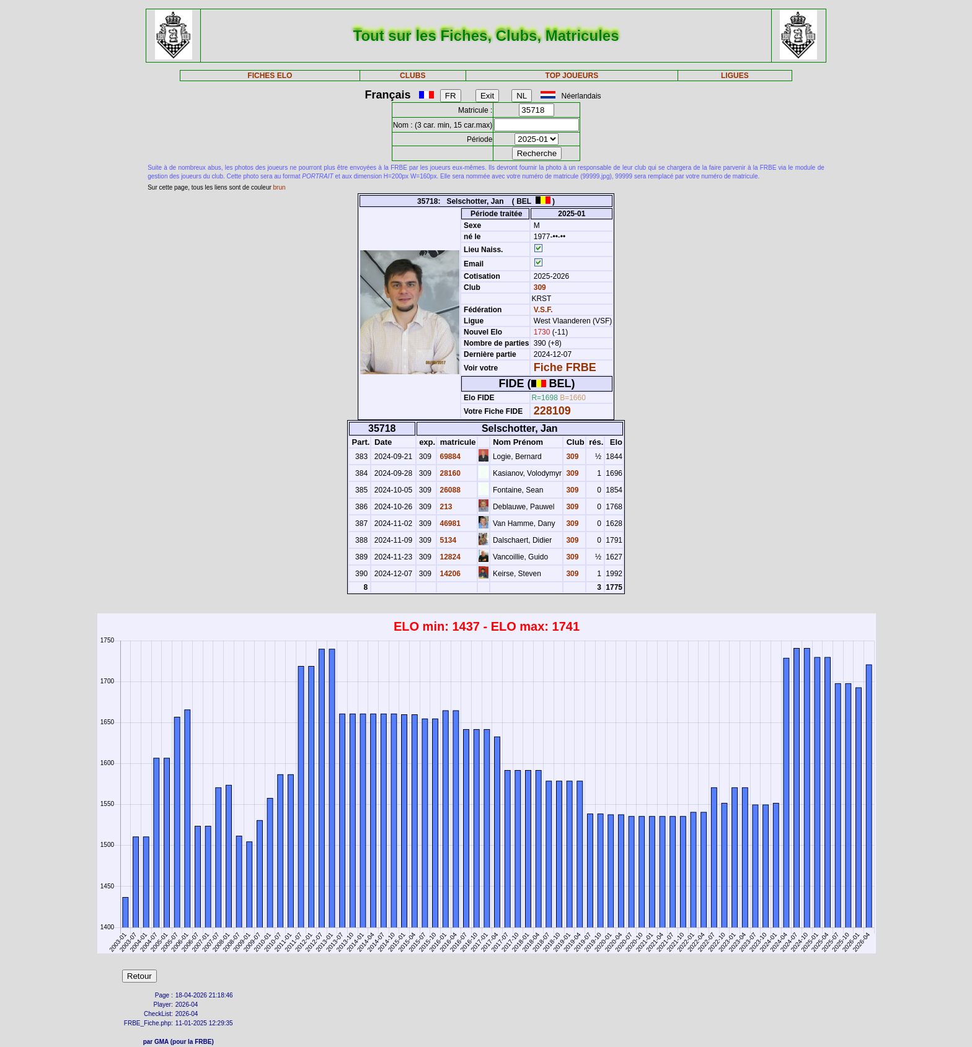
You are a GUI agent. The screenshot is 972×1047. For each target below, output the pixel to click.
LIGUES (735, 75)
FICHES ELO (269, 75)
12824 (449, 557)
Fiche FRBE (565, 367)
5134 (447, 540)
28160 (449, 473)
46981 (449, 523)
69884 (449, 456)
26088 (449, 490)
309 (538, 287)
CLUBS (412, 75)
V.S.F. (543, 309)
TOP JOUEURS (572, 75)
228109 (552, 411)
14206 (449, 573)
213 (445, 506)
